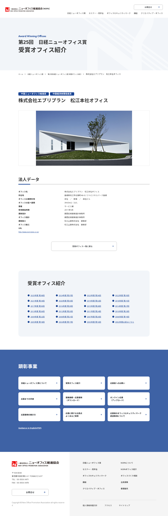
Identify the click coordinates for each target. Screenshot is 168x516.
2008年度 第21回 (67, 316)
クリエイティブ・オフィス (152, 13)
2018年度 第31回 (123, 300)
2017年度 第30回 (38, 306)
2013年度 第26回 (38, 311)
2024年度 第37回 (67, 295)
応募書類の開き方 (29, 414)
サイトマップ (124, 505)
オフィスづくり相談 (130, 475)
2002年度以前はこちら (126, 322)
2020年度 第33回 (67, 300)
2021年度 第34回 (38, 300)
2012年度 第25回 (67, 311)
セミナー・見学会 (96, 13)
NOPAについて (128, 462)
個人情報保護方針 (90, 505)
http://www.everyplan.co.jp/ (30, 232)
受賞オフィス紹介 (74, 383)
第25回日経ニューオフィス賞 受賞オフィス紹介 (71, 74)
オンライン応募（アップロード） (118, 399)
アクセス (108, 505)
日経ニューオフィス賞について (35, 383)
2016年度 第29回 (67, 306)
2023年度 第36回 (95, 295)
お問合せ (148, 7)
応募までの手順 (28, 398)
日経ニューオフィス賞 (76, 13)
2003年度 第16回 (95, 322)
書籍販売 (125, 488)
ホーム (21, 74)
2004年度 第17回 (67, 322)
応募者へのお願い (118, 383)
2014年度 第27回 (123, 306)
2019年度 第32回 (95, 300)
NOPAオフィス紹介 (130, 469)
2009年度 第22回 (38, 316)
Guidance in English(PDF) (31, 427)
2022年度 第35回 (123, 295)
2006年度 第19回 (123, 316)
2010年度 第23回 (123, 311)
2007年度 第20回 (95, 316)
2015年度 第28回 (95, 306)
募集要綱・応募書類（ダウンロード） (75, 399)
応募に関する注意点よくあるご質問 (75, 415)
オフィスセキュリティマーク (119, 13)
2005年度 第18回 (38, 322)
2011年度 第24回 (95, 311)
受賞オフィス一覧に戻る (82, 246)
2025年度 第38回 (38, 295)
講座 (136, 13)
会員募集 (125, 482)
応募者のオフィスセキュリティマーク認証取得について (126, 415)
